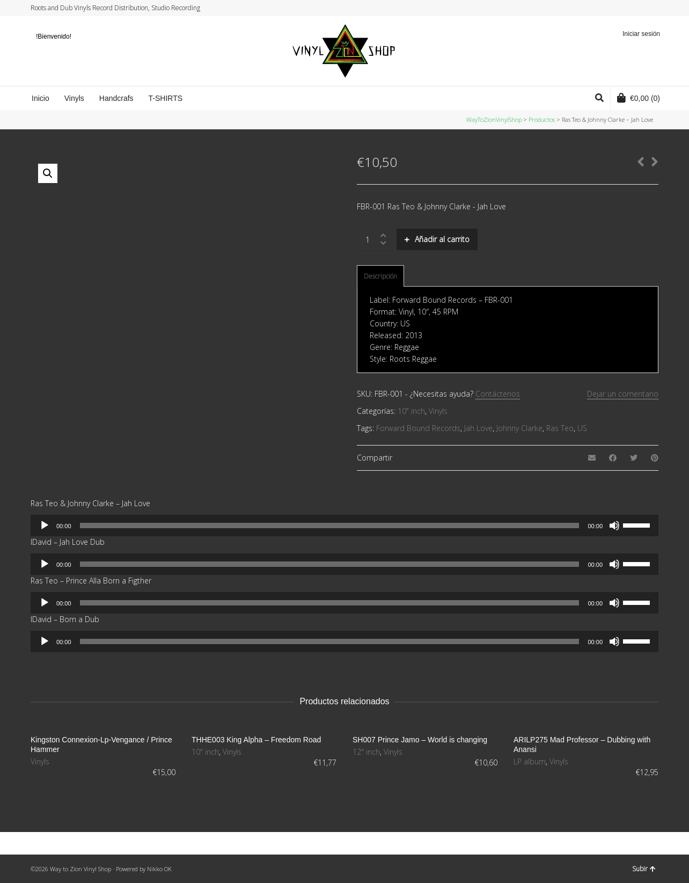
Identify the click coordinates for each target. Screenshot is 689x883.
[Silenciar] (614, 525)
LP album (530, 761)
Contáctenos (497, 394)
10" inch (411, 411)
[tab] (380, 276)
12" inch (366, 752)
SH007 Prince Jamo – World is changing (420, 739)
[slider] (330, 525)
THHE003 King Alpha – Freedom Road (256, 739)
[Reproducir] (44, 525)
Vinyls (438, 411)
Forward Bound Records (418, 428)
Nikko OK (159, 869)
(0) (638, 98)
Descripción (380, 276)
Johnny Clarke (519, 428)
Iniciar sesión (641, 34)
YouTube (647, 8)
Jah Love (478, 428)
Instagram (637, 8)
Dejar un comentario (622, 394)
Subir (644, 868)
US (582, 428)
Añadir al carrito (442, 239)
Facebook (626, 8)
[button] (47, 173)
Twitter (616, 8)
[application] (344, 525)
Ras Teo (560, 428)
